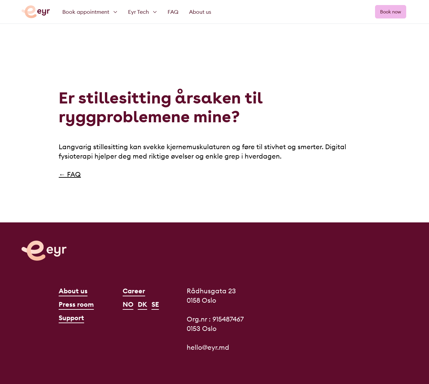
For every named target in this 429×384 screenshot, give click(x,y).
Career (134, 291)
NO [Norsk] (128, 304)
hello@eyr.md (208, 347)
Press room (76, 304)
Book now (390, 12)
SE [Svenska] (155, 304)
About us (73, 291)
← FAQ (70, 174)
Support (71, 317)
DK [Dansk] (142, 304)
